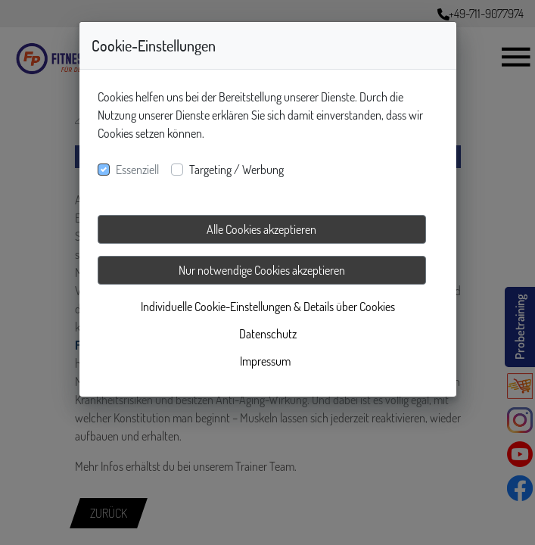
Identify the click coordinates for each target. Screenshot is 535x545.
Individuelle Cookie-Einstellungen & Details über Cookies (268, 306)
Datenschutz (268, 333)
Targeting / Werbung (236, 169)
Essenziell (137, 169)
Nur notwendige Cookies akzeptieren (262, 270)
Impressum (265, 361)
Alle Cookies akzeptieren (261, 229)
